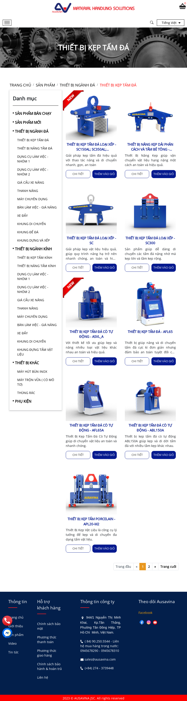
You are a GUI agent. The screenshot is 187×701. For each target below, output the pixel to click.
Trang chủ (15, 617)
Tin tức (13, 651)
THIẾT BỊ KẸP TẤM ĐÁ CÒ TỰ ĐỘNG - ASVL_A (91, 334)
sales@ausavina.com (100, 658)
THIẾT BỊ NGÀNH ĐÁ (31, 131)
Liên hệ (42, 677)
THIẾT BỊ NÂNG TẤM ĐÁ (34, 148)
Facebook (145, 612)
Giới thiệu (15, 625)
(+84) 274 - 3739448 (99, 667)
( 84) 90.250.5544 (97, 640)
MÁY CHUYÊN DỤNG (32, 199)
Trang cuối (168, 566)
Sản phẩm (15, 634)
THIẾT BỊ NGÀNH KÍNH (33, 248)
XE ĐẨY (22, 215)
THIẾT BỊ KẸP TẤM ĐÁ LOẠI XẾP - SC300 (150, 240)
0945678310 (110, 650)
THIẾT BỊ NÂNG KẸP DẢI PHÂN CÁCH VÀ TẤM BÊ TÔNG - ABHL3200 (150, 147)
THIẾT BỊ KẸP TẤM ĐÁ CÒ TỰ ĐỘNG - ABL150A (150, 427)
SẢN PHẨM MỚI (28, 122)
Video (12, 643)
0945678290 (89, 650)
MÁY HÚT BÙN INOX (32, 371)
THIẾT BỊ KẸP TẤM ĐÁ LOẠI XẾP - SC (91, 240)
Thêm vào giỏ (104, 174)
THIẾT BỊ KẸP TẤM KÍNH (34, 257)
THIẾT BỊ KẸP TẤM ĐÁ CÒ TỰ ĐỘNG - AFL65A (91, 427)
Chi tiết (78, 174)
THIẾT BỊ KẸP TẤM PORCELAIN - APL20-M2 (91, 521)
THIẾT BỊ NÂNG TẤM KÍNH (36, 266)
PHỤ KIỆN (23, 401)
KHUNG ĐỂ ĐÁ (27, 232)
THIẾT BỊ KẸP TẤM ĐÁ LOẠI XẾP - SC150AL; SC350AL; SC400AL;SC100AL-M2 (91, 147)
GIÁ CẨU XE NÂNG (30, 182)
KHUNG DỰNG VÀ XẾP (33, 240)
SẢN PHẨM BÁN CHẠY (33, 113)
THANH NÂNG (27, 191)
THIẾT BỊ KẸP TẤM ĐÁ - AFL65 (150, 331)
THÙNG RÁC (26, 393)
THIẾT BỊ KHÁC (27, 362)
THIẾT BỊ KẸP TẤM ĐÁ (33, 140)
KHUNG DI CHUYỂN (31, 224)
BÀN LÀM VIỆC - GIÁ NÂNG (37, 207)
